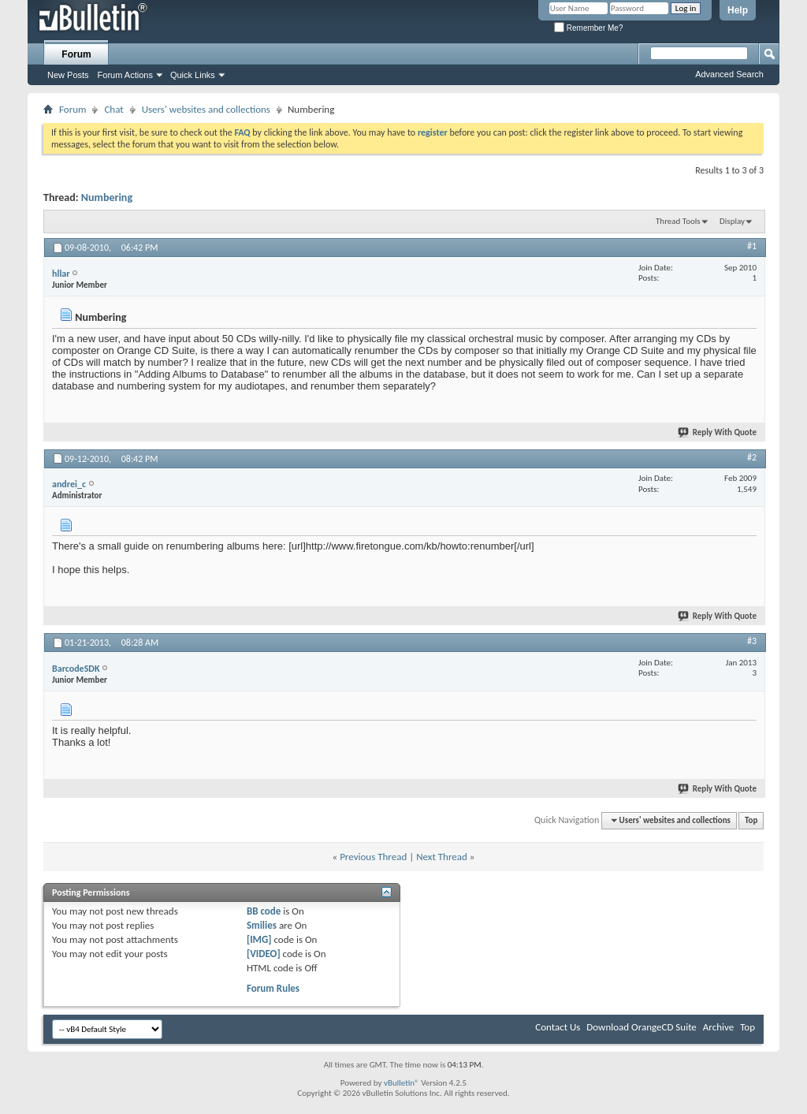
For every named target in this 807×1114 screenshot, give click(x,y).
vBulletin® (401, 1083)
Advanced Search (729, 74)
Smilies (262, 925)
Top (751, 820)
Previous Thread (373, 857)
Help (737, 10)
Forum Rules (273, 988)
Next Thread (441, 857)
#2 (752, 457)
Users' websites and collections (206, 109)
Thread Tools (678, 221)
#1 (752, 245)
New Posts (68, 75)
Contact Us (557, 1027)
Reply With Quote (718, 432)
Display (732, 221)
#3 (752, 640)
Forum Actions (125, 75)
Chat (113, 109)
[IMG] (259, 939)
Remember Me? (588, 28)
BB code (264, 911)
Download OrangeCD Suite (641, 1027)
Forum (76, 54)
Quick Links (192, 75)
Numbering (106, 197)
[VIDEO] (264, 953)
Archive (718, 1027)
